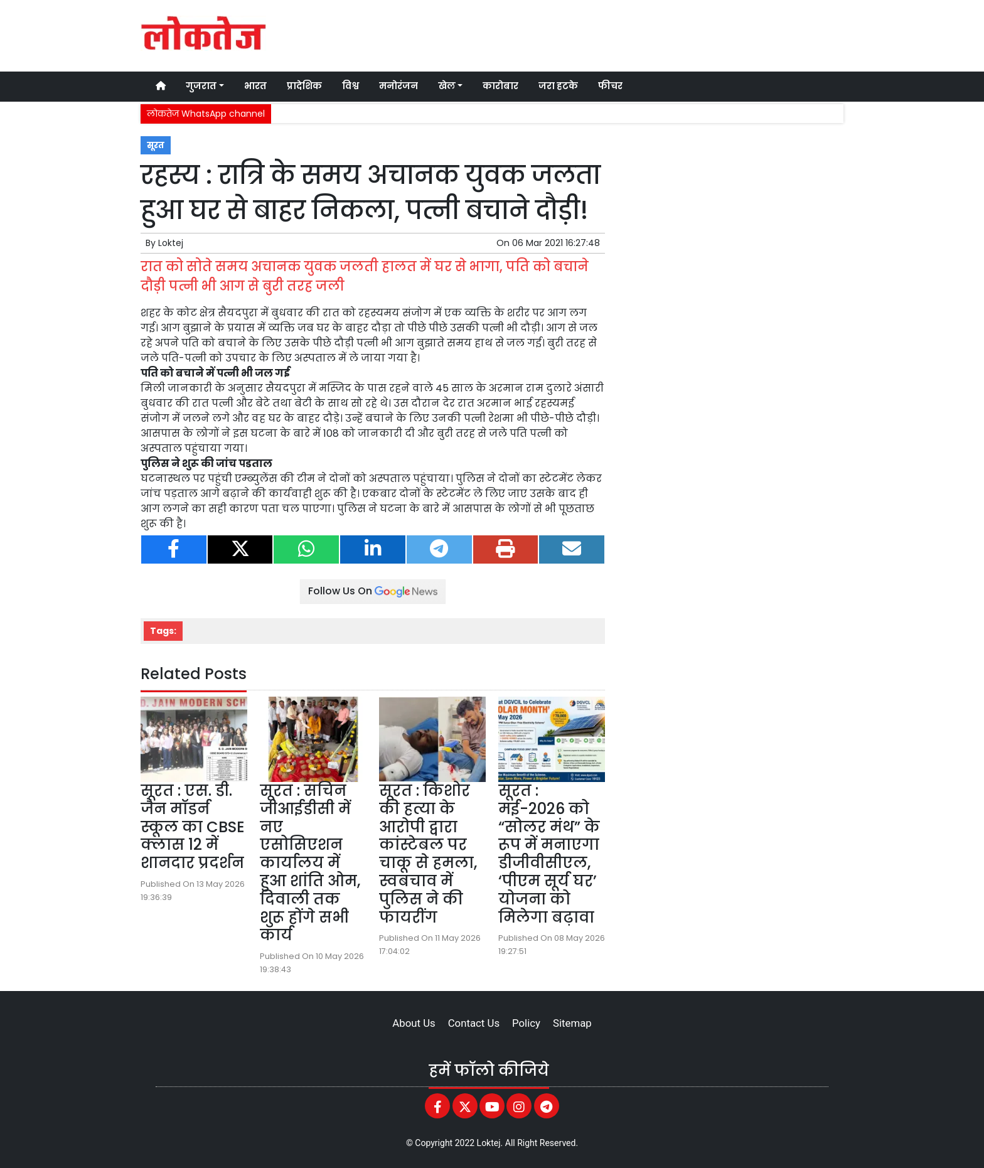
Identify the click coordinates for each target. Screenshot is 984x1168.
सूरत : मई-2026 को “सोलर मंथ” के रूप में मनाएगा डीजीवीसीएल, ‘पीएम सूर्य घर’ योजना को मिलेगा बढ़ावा (549, 854)
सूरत (155, 145)
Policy (526, 1023)
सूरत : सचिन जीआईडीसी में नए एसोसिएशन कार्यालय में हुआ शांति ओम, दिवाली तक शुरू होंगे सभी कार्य (310, 862)
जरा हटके (558, 86)
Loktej (170, 243)
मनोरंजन (398, 86)
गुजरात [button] (201, 86)
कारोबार (500, 86)
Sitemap (572, 1023)
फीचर (610, 86)
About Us (413, 1023)
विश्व (350, 86)
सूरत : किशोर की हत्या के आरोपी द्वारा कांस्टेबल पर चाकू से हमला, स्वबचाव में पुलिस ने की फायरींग (428, 854)
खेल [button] (447, 86)
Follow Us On (372, 591)
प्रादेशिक (304, 86)
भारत (255, 86)
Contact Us (474, 1023)
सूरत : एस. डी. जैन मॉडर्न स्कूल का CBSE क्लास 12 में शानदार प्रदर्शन (193, 826)
